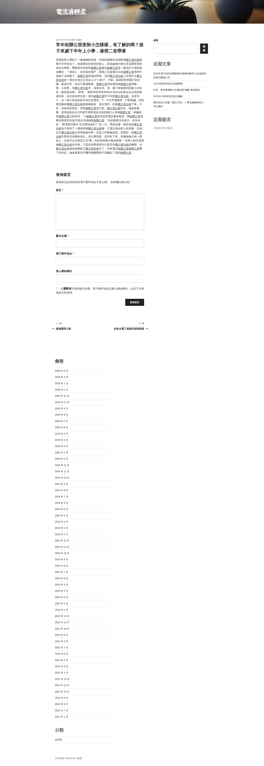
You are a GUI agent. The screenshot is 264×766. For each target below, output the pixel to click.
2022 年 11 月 (62, 622)
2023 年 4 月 (61, 591)
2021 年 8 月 (61, 704)
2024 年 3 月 (61, 521)
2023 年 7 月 (61, 572)
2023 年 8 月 (61, 565)
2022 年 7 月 (61, 647)
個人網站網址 (64, 271)
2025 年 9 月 (61, 408)
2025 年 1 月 (61, 458)
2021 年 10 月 (62, 691)
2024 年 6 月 (61, 503)
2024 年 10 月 (62, 477)
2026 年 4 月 (61, 370)
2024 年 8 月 (61, 490)
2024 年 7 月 (61, 496)
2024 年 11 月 (62, 471)
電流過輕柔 (71, 11)
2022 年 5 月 (61, 660)
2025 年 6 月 (61, 427)
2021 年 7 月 (61, 710)
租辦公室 (96, 67)
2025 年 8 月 (61, 414)
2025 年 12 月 (62, 396)
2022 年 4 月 (61, 666)
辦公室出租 (132, 59)
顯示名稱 (62, 236)
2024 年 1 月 (61, 534)
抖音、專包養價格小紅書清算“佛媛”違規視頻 (176, 89)
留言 (59, 190)
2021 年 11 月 (62, 685)
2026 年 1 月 (61, 389)
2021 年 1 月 (61, 716)
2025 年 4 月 (61, 440)
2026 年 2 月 (61, 383)
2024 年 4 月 (61, 515)
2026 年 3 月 (61, 377)
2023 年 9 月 (61, 559)
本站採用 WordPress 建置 (68, 758)
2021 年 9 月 (61, 698)
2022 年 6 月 (61, 653)
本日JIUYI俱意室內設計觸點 (168, 96)
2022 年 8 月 (61, 641)
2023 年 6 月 (61, 578)
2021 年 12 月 (62, 679)
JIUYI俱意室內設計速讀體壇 (168, 83)
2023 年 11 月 (62, 547)
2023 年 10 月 (62, 553)
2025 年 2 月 (61, 452)
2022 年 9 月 (61, 635)
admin (79, 40)
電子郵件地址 (65, 253)
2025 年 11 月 (62, 402)
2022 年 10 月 (62, 628)
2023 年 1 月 (61, 610)
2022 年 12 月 (62, 616)
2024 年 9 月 (61, 484)
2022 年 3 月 (61, 672)
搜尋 (155, 40)
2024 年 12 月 (62, 465)
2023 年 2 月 (61, 603)
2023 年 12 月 (62, 540)
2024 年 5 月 (61, 509)
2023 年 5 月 (61, 584)
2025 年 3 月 (61, 446)
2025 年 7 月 (61, 421)
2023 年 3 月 (61, 597)
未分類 (58, 739)
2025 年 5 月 (61, 433)
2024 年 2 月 (61, 528)
